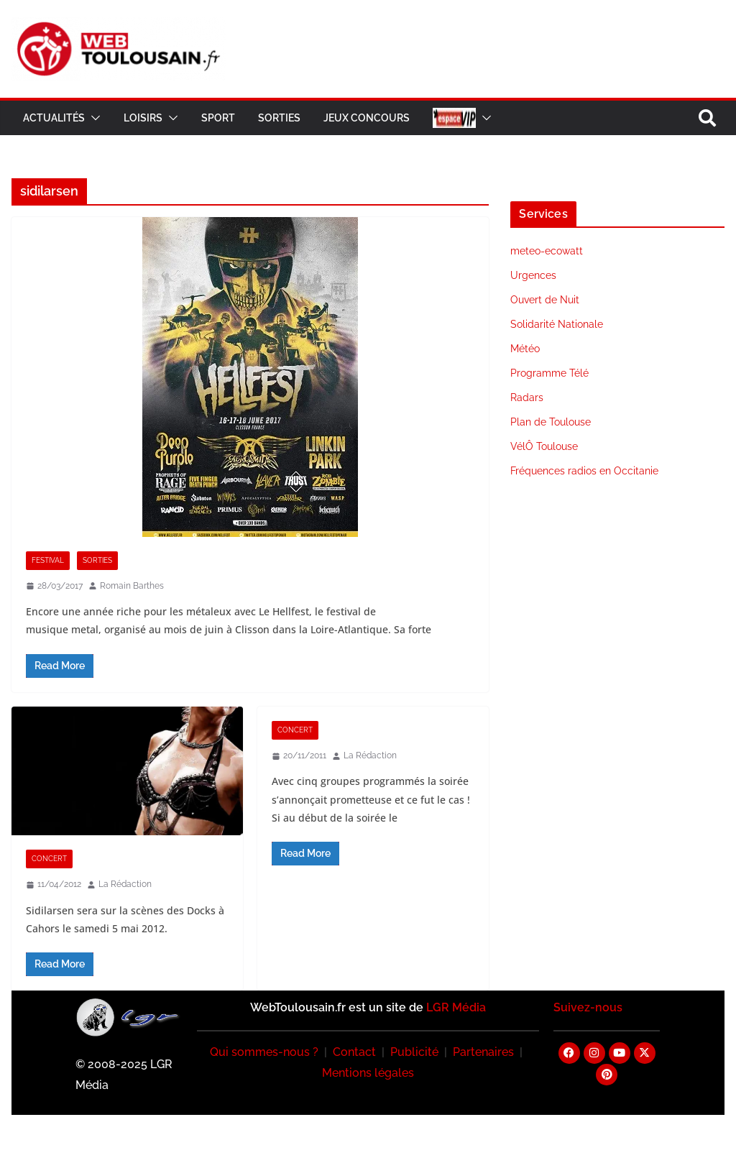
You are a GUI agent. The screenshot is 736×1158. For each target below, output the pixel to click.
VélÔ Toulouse (544, 446)
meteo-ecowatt (546, 251)
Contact (354, 1052)
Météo (525, 348)
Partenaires (483, 1052)
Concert (49, 859)
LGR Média (456, 1007)
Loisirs (143, 118)
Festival (48, 560)
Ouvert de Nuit (544, 299)
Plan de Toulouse (550, 422)
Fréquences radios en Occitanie (584, 471)
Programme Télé (549, 373)
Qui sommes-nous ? (264, 1052)
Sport (218, 118)
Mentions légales (368, 1073)
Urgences (533, 275)
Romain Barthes (132, 586)
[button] (93, 118)
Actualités (54, 118)
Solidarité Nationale (556, 324)
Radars (526, 397)
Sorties (279, 118)
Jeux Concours (366, 118)
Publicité (414, 1052)
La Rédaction (125, 884)
